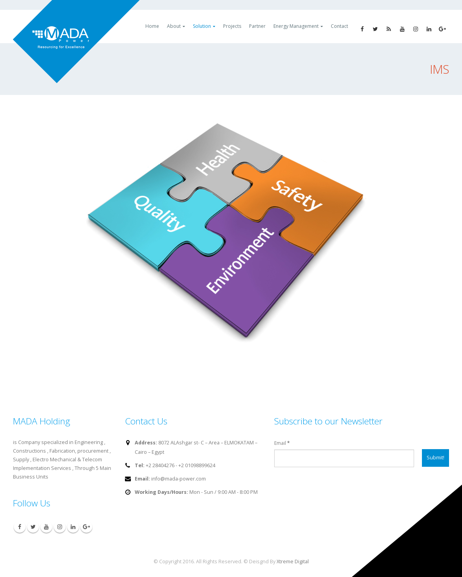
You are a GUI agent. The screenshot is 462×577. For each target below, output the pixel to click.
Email (282, 443)
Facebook (20, 527)
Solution (202, 26)
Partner (257, 26)
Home (152, 26)
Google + (86, 527)
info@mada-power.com (178, 478)
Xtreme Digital (293, 561)
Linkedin (73, 527)
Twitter (33, 527)
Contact (339, 26)
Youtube (46, 527)
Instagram (60, 527)
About (174, 26)
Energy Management (296, 26)
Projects (232, 26)
